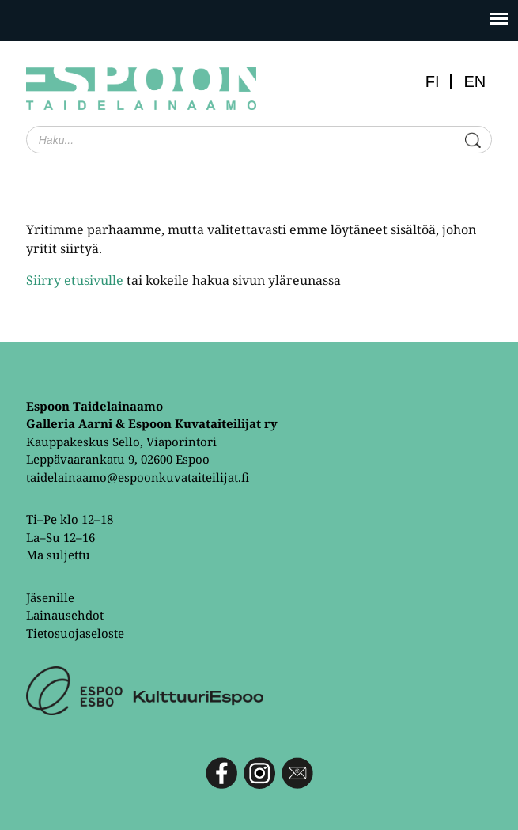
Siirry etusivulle (74, 280)
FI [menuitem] (432, 81)
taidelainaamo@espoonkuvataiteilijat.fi (137, 477)
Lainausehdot (65, 615)
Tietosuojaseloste (75, 633)
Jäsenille (50, 597)
